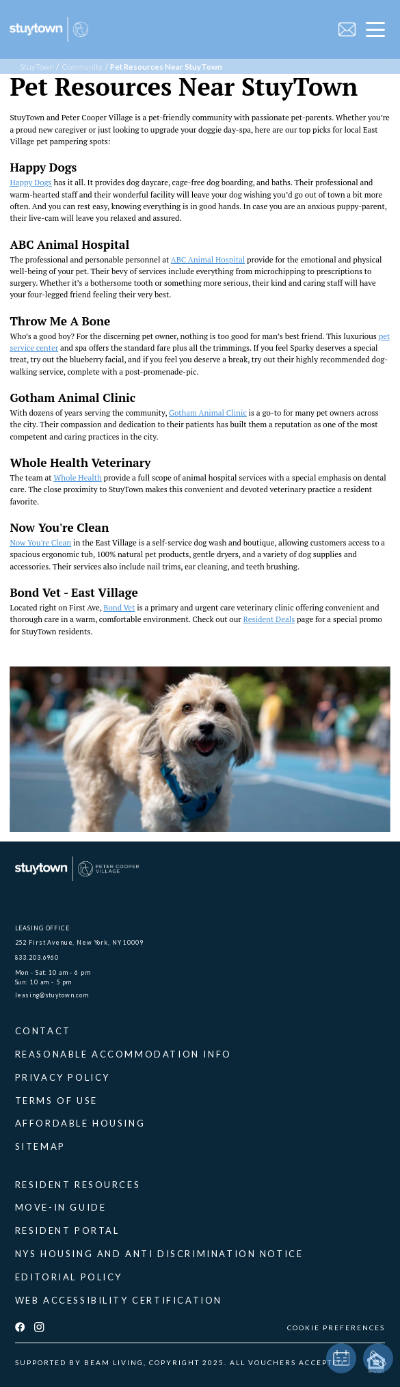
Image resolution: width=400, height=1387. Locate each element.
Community (82, 66)
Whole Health (77, 477)
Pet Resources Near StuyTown (166, 66)
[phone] (378, 1358)
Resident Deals (269, 619)
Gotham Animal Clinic (208, 412)
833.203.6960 (37, 957)
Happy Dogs (30, 182)
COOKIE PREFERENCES (336, 1327)
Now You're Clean (40, 542)
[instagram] (39, 1327)
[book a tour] (341, 1358)
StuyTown (37, 66)
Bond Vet (119, 607)
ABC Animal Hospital (208, 259)
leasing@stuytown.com (52, 995)
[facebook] (20, 1327)
